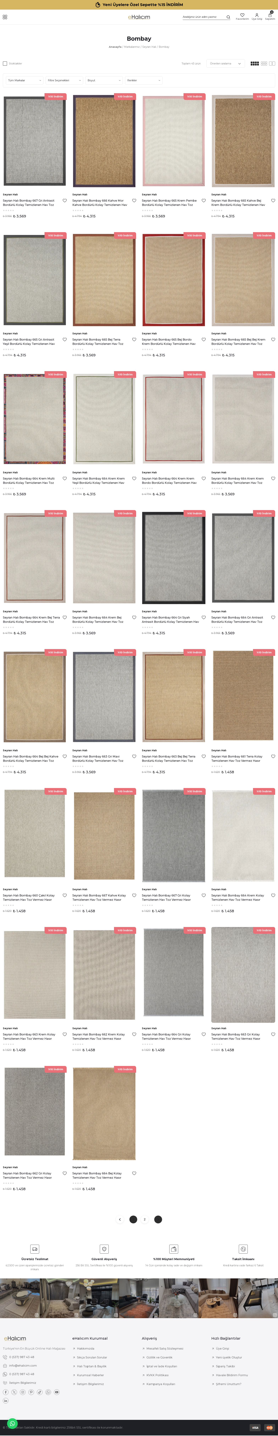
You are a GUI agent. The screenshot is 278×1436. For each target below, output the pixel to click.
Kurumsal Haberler (90, 1375)
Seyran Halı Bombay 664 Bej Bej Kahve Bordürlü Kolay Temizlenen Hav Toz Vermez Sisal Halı (30, 759)
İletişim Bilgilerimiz (90, 1384)
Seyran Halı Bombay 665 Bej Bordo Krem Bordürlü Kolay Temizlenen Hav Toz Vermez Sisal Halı (169, 342)
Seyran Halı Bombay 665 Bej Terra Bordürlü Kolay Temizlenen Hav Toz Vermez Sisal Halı (97, 342)
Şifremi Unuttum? (228, 1384)
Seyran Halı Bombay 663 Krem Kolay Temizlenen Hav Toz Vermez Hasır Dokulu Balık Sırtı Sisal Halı (29, 1037)
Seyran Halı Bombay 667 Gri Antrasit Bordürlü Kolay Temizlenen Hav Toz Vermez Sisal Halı (28, 203)
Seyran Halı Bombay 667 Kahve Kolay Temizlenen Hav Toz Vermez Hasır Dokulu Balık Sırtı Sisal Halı (99, 898)
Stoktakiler (15, 63)
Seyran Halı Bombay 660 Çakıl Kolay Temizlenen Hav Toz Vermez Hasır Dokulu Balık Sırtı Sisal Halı (29, 898)
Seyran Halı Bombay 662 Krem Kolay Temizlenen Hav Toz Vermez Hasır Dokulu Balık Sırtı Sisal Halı (98, 1037)
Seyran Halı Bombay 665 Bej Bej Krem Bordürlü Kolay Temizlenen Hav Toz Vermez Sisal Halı (238, 342)
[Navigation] (5, 17)
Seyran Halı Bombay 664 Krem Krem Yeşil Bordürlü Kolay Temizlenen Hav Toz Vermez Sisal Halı (98, 481)
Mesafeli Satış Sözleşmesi (164, 1348)
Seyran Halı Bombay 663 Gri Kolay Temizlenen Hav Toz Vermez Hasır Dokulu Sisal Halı (235, 1037)
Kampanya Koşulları (160, 1384)
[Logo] (139, 17)
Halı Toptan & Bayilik (92, 1366)
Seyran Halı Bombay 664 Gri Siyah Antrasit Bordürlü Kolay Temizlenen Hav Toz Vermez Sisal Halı (170, 620)
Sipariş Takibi (225, 1366)
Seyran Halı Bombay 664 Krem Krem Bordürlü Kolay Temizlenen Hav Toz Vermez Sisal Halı (237, 481)
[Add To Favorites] (65, 201)
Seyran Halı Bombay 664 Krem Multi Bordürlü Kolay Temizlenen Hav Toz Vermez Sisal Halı (29, 481)
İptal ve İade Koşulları (161, 1366)
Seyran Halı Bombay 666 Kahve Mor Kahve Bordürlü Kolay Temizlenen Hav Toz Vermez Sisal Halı (99, 203)
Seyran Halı (10, 194)
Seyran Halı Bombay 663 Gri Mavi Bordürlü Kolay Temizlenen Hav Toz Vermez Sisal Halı (97, 759)
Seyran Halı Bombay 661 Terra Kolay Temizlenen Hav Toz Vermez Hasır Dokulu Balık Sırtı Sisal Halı (236, 759)
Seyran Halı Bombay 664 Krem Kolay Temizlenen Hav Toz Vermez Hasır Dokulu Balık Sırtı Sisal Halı (237, 898)
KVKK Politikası (157, 1375)
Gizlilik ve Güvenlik (159, 1357)
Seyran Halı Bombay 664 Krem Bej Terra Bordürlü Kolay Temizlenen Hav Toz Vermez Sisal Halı (31, 620)
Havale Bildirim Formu (232, 1375)
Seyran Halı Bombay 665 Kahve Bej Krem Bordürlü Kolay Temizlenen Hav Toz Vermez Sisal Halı (238, 203)
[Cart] (270, 17)
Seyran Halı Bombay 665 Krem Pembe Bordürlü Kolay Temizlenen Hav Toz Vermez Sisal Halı (169, 203)
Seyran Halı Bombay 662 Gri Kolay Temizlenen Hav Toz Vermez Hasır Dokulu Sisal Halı (27, 1176)
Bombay (164, 46)
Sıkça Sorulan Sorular (92, 1357)
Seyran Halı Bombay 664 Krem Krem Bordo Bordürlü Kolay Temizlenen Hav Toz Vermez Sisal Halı (169, 481)
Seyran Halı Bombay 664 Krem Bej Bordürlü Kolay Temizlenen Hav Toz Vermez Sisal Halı (97, 620)
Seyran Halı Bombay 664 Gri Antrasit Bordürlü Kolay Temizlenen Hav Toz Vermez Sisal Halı (237, 620)
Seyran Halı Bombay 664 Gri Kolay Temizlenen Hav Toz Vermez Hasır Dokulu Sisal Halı (166, 1037)
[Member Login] (257, 17)
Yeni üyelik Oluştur (229, 1357)
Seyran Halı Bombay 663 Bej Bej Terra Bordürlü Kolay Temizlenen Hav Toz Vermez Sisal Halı (168, 759)
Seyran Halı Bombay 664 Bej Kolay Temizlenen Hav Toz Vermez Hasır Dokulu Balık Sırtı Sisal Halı (97, 1176)
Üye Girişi (222, 1348)
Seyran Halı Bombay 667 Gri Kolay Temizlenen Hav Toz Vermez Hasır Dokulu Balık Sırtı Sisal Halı (166, 898)
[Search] (206, 17)
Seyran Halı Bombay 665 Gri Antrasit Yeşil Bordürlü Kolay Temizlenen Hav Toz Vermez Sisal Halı (29, 342)
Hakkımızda (85, 1348)
